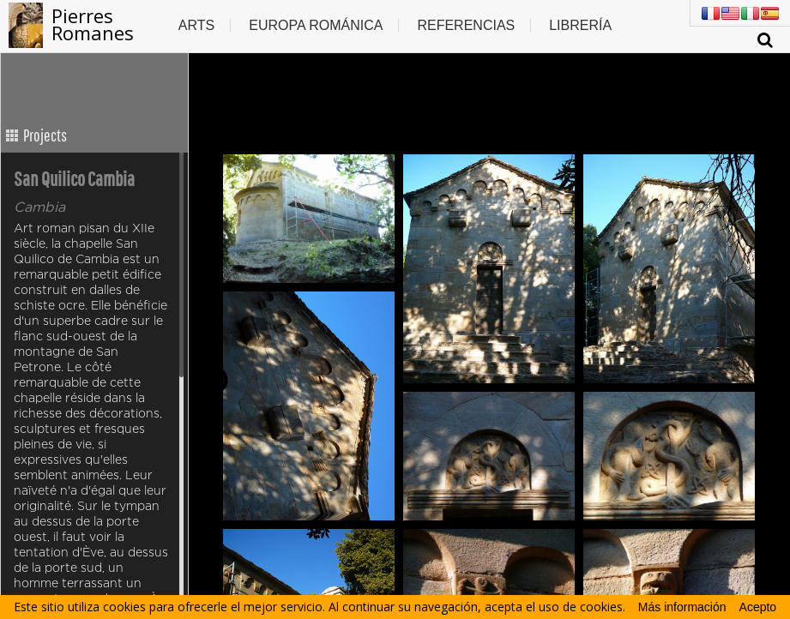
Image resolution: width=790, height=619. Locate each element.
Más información (682, 607)
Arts (196, 25)
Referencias (466, 25)
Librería (580, 25)
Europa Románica (316, 25)
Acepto (758, 607)
